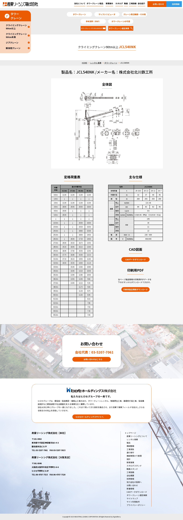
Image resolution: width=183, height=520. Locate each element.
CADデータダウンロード (135, 259)
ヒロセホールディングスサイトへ (89, 416)
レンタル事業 (95, 62)
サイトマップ (132, 498)
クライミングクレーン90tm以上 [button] (16, 27)
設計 (128, 459)
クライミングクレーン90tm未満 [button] (16, 35)
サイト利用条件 (133, 501)
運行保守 (130, 452)
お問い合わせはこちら (93, 359)
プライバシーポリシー (136, 505)
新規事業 (130, 462)
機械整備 (130, 446)
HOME (84, 62)
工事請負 (130, 449)
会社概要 (130, 475)
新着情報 (130, 488)
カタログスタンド (134, 465)
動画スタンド (132, 469)
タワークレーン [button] (13, 16)
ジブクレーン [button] (12, 42)
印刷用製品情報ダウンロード (135, 289)
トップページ (130, 432)
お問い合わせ (132, 485)
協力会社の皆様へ (134, 482)
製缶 (128, 442)
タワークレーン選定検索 (137, 495)
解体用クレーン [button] (13, 48)
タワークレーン (110, 62)
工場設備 (130, 472)
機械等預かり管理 (134, 455)
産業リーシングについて (137, 436)
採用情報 (130, 478)
